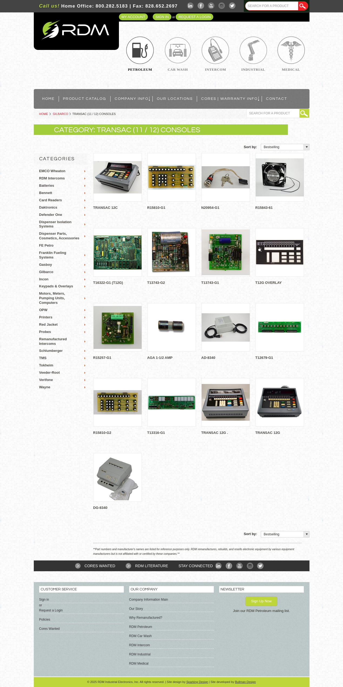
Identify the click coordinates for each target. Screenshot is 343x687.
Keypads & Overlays (56, 286)
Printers (45, 317)
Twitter (232, 5)
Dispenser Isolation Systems (55, 224)
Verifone (46, 380)
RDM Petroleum (140, 627)
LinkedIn (190, 5)
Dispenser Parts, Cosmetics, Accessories (59, 236)
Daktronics (48, 207)
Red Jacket (48, 324)
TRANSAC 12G (267, 433)
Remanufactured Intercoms (53, 341)
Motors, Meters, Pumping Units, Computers (52, 298)
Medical (291, 69)
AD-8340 (208, 358)
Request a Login (194, 17)
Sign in (162, 17)
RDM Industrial (140, 654)
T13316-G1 (156, 433)
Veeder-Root (49, 372)
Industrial (253, 69)
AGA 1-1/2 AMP (160, 358)
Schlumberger (51, 351)
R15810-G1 (156, 208)
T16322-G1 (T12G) (108, 283)
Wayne (44, 387)
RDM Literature (151, 566)
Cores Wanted (100, 566)
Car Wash (178, 69)
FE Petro (46, 245)
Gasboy (45, 265)
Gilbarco (60, 113)
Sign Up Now (261, 601)
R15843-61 (264, 208)
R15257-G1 (102, 358)
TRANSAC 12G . (214, 433)
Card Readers (50, 200)
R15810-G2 (102, 433)
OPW (43, 310)
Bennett (45, 193)
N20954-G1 (210, 208)
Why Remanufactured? (145, 618)
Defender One (50, 215)
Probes (45, 332)
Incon (44, 279)
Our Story (136, 609)
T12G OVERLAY (268, 283)
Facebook (201, 5)
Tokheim (46, 365)
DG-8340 (100, 508)
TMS (42, 358)
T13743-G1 (210, 283)
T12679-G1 (264, 358)
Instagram (221, 5)
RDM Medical (139, 663)
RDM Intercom (139, 645)
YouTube (211, 5)
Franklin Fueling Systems (52, 255)
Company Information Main (148, 599)
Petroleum (140, 69)
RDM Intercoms (52, 178)
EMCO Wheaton (52, 171)
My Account (133, 17)
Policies (44, 619)
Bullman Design (245, 681)
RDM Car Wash (140, 636)
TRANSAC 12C (105, 208)
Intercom (215, 69)
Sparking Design (197, 681)
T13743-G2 (156, 283)
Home (43, 113)
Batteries (46, 185)
